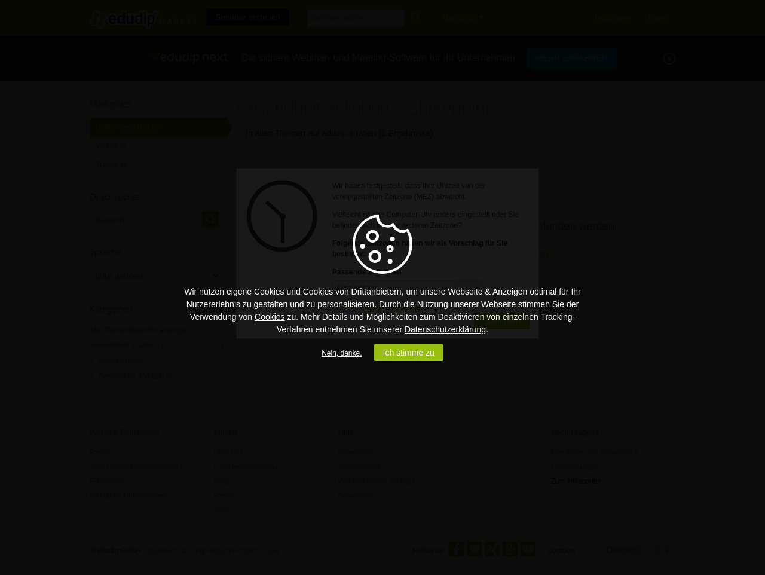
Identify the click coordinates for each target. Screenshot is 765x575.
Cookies (270, 317)
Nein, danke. (342, 353)
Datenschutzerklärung (445, 329)
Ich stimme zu (408, 352)
